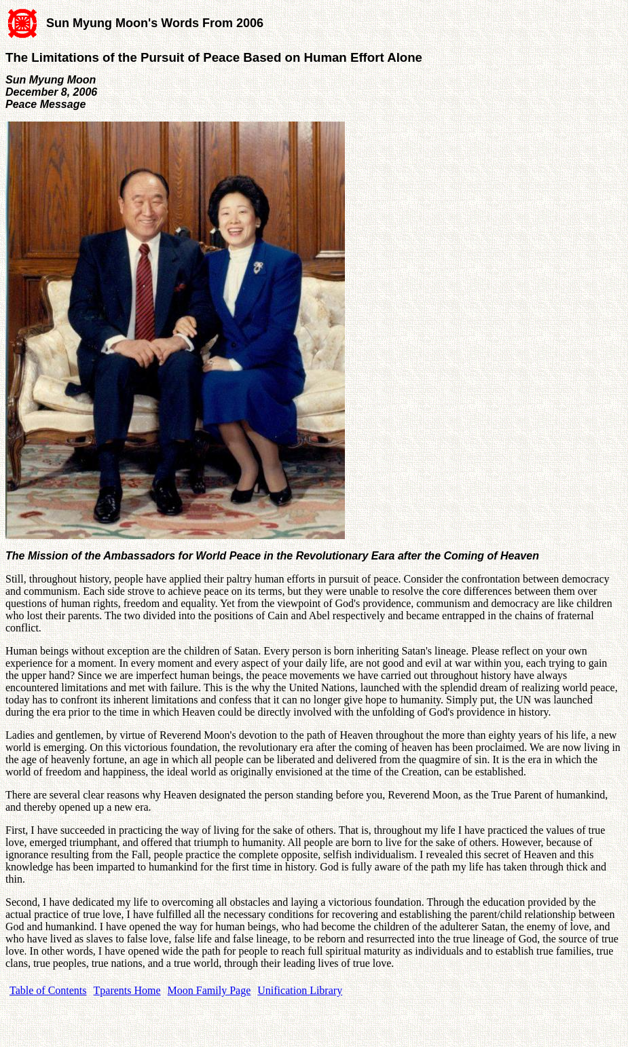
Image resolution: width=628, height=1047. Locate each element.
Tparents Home (127, 990)
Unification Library (299, 990)
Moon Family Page (209, 990)
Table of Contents (48, 990)
